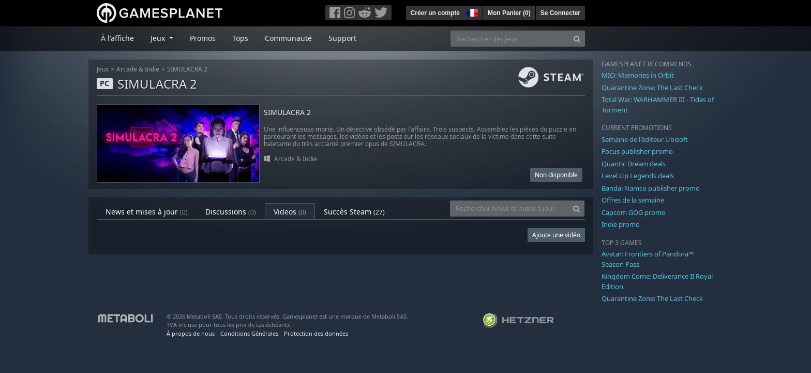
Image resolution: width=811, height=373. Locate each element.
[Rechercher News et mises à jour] (509, 208)
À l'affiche (117, 38)
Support (342, 38)
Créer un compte (435, 13)
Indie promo (621, 224)
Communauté (288, 38)
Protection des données (316, 333)
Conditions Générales (249, 333)
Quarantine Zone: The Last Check (652, 87)
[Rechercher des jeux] (509, 39)
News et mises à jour (147, 212)
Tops (240, 38)
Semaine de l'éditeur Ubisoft (645, 139)
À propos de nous (191, 333)
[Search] (577, 39)
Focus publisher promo (637, 151)
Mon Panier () (509, 13)
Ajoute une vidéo (556, 235)
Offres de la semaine (633, 200)
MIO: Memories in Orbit (638, 75)
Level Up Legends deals (638, 175)
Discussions (230, 212)
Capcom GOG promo (634, 212)
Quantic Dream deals (634, 163)
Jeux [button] (159, 38)
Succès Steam (354, 212)
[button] (471, 11)
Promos (203, 38)
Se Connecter (560, 13)
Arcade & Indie (137, 69)
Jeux (103, 69)
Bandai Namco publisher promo (651, 188)
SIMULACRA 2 (187, 69)
